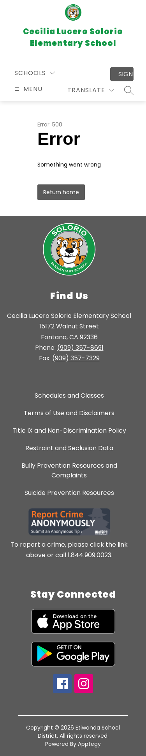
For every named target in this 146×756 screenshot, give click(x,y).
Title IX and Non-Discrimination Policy (69, 430)
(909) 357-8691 (80, 347)
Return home (61, 192)
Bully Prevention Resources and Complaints (69, 470)
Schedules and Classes (69, 395)
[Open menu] (27, 89)
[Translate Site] (90, 90)
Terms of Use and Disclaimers (69, 413)
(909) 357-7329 (76, 358)
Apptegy (89, 744)
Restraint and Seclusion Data (69, 448)
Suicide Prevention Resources (69, 492)
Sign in (126, 74)
